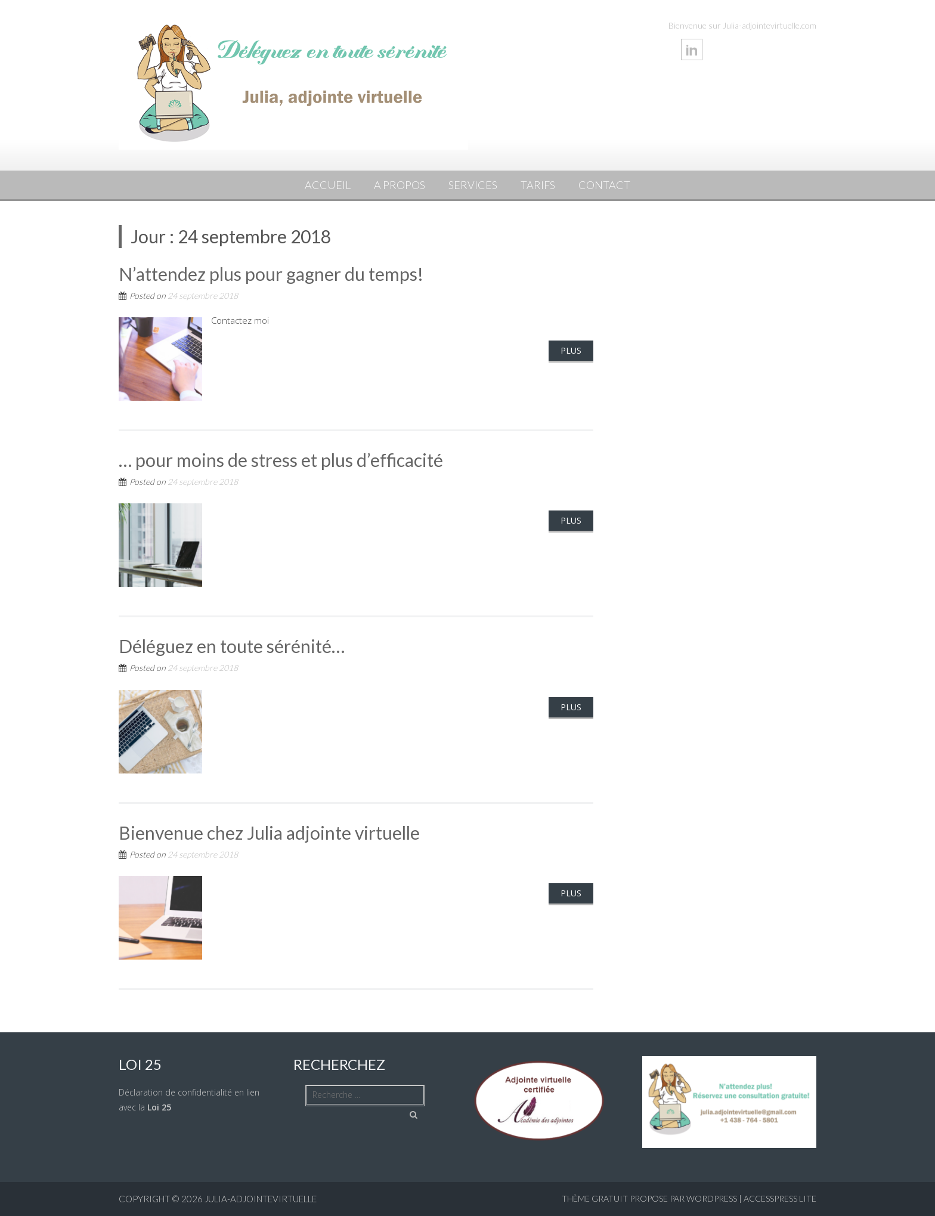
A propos (399, 184)
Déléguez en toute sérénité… (232, 646)
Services (472, 184)
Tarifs (538, 184)
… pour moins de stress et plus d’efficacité (281, 460)
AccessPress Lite (780, 1198)
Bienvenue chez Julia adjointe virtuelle (269, 832)
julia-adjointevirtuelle (261, 1198)
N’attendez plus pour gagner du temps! (271, 273)
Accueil (328, 184)
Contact (604, 184)
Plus (571, 350)
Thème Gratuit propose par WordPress (649, 1198)
